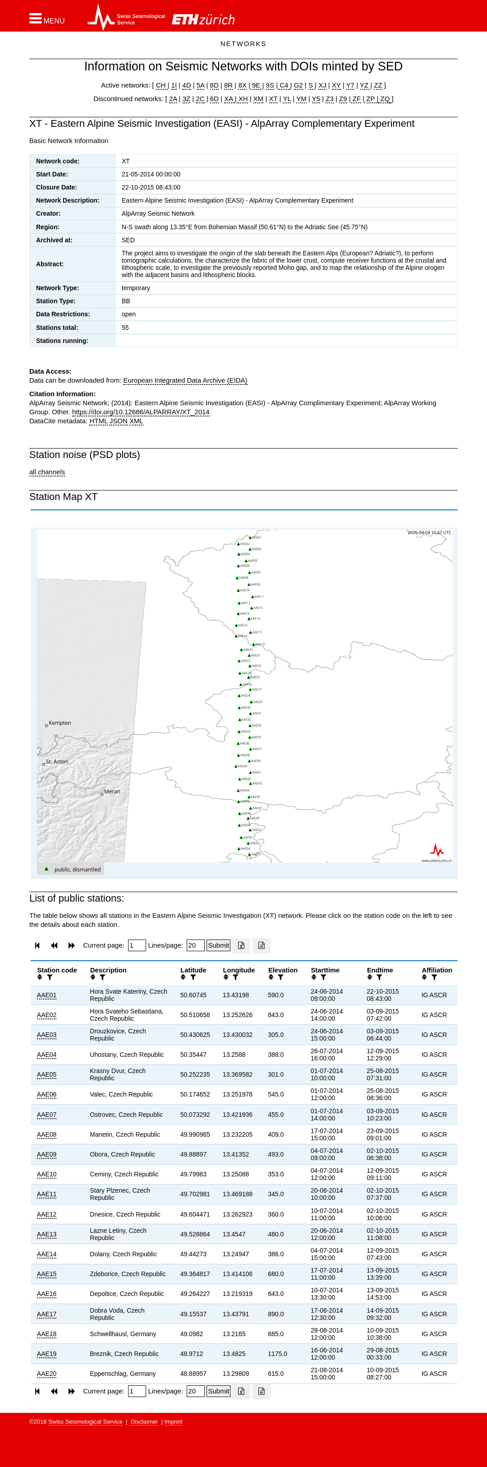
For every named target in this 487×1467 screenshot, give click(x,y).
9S (270, 85)
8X (242, 85)
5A (201, 85)
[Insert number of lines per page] (196, 945)
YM (301, 98)
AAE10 (47, 1174)
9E (256, 85)
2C (200, 98)
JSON (119, 421)
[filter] (49, 977)
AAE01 (47, 995)
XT (273, 98)
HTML (98, 421)
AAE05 (47, 1074)
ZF (356, 98)
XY (336, 85)
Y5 (316, 98)
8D (214, 85)
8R (228, 85)
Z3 (330, 98)
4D (186, 85)
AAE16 (47, 1293)
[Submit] (218, 945)
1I (174, 85)
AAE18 (47, 1333)
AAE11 (47, 1194)
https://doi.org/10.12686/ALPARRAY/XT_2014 (141, 412)
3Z (187, 98)
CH (162, 85)
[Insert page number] (137, 945)
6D (214, 98)
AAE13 (47, 1234)
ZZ (378, 85)
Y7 (350, 85)
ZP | (371, 98)
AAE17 (47, 1314)
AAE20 (47, 1373)
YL (287, 98)
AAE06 (47, 1094)
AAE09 (47, 1154)
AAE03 (47, 1034)
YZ (365, 85)
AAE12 (47, 1214)
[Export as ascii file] (262, 945)
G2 (298, 85)
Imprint (174, 1421)
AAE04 (47, 1054)
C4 (284, 85)
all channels (47, 472)
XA (229, 98)
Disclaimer (144, 1421)
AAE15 (47, 1273)
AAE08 (47, 1134)
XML (136, 421)
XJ (322, 85)
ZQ (384, 98)
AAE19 (47, 1353)
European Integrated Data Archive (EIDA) (185, 380)
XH (242, 98)
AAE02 (47, 1014)
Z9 (343, 98)
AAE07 (47, 1114)
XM (258, 98)
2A (173, 98)
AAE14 (47, 1254)
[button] (47, 18)
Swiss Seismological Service (85, 1421)
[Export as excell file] (241, 945)
